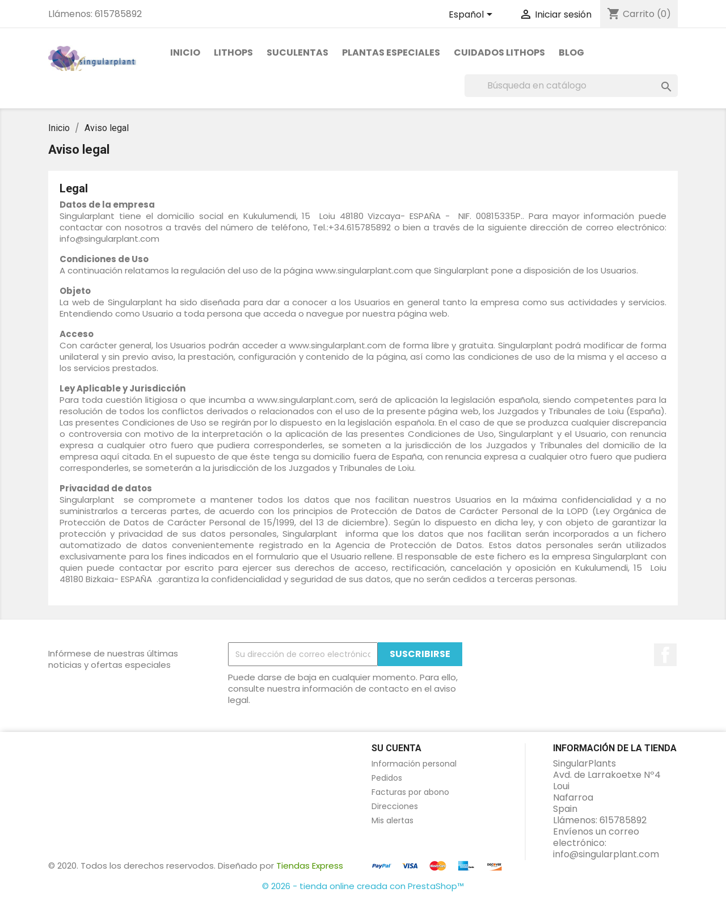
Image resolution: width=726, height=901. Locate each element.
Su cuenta (396, 748)
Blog (571, 52)
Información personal (414, 763)
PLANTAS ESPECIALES (391, 52)
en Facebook (665, 654)
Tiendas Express (309, 865)
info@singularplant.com (606, 854)
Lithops (233, 52)
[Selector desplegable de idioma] (472, 15)
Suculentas (297, 52)
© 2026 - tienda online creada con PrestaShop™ (363, 886)
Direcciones (395, 806)
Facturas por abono (410, 792)
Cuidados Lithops (499, 52)
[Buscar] (571, 85)
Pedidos (387, 778)
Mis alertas (392, 820)
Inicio (185, 52)
